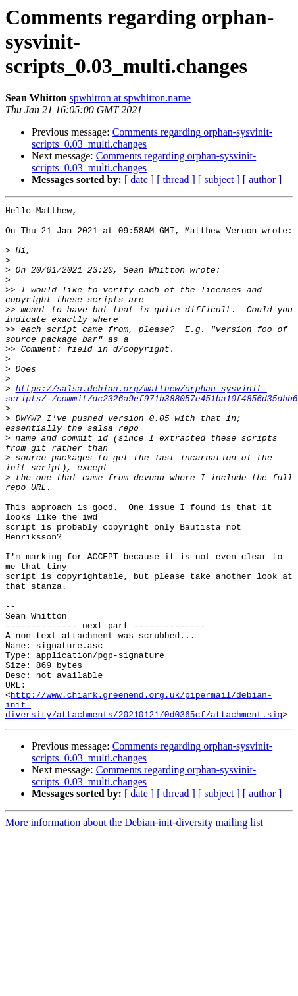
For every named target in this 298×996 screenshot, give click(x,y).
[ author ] (262, 179)
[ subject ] (219, 179)
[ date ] (139, 179)
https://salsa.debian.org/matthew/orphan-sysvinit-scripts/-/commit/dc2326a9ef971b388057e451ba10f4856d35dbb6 (151, 431)
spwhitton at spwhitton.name (130, 97)
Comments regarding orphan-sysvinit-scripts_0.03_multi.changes (144, 161)
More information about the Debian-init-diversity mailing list (134, 925)
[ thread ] (176, 179)
